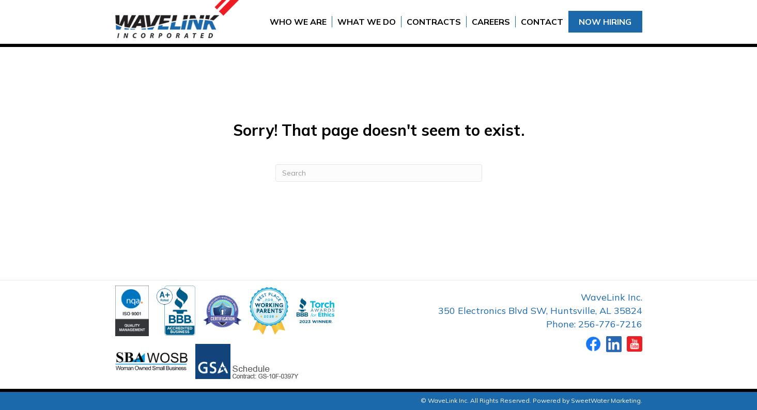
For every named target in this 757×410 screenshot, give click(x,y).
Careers (491, 22)
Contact (542, 22)
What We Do (366, 22)
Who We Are (298, 22)
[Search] (378, 173)
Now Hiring (605, 22)
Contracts (434, 22)
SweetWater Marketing (606, 400)
